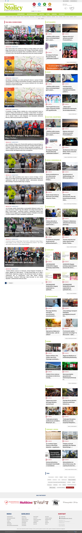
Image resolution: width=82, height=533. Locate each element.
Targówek (53, 16)
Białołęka (11, 16)
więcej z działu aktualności (71, 62)
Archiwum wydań (32, 14)
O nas (48, 14)
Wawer (64, 16)
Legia (59, 479)
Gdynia (65, 477)
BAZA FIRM (49, 5)
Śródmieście (49, 16)
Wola (39, 18)
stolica (64, 484)
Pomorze (49, 484)
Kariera (54, 14)
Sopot (60, 484)
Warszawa (52, 487)
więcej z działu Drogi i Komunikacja (70, 203)
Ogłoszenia (39, 11)
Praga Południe (38, 16)
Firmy (36, 11)
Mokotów (18, 16)
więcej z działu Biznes (72, 383)
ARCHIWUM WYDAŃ (34, 5)
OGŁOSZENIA (44, 5)
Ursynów (60, 16)
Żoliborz (42, 18)
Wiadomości (21, 14)
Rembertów (44, 16)
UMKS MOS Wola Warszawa (72, 484)
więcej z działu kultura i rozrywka (70, 157)
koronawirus (54, 479)
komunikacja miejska (71, 477)
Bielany (14, 16)
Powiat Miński (26, 16)
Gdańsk (61, 477)
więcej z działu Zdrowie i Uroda (70, 469)
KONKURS (49, 479)
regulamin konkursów (12, 525)
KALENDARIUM (39, 5)
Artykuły (32, 11)
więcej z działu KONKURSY (71, 293)
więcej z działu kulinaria (72, 426)
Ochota (22, 16)
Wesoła (67, 16)
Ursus (57, 16)
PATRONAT (62, 14)
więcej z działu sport (72, 114)
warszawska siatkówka (61, 487)
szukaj (49, 9)
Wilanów (71, 16)
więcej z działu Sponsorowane (70, 338)
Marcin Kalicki (71, 479)
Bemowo (7, 16)
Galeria (41, 14)
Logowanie (65, 1)
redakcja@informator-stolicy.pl (66, 518)
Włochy (75, 16)
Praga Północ (32, 16)
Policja (73, 482)
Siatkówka (55, 484)
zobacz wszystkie (70, 487)
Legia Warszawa (64, 479)
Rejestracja (74, 1)
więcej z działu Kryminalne (71, 246)
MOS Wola (69, 482)
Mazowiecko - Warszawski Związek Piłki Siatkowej (57, 482)
